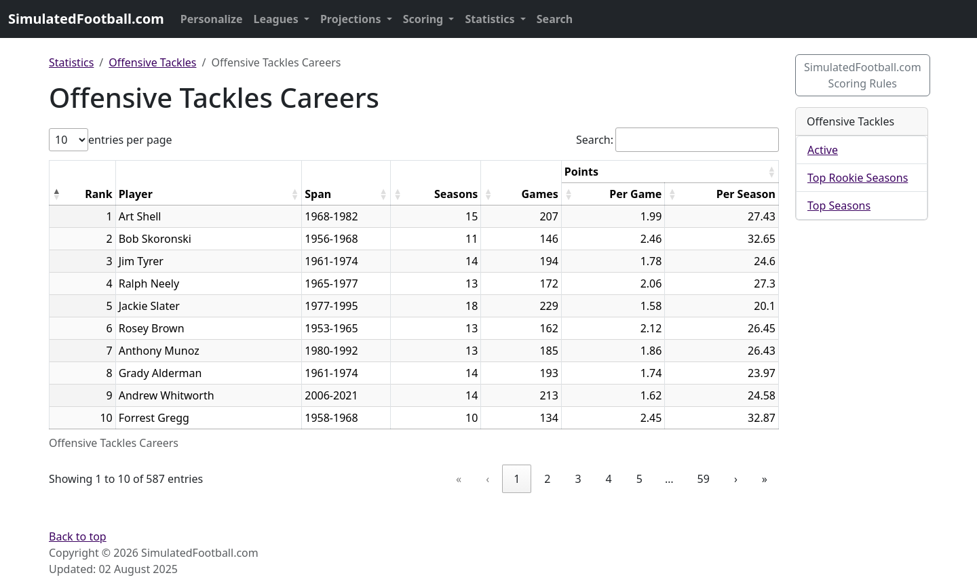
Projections (352, 19)
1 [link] (517, 478)
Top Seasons (838, 205)
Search (555, 19)
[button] (56, 194)
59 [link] (703, 478)
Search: (594, 139)
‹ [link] (487, 478)
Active (822, 149)
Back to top (78, 536)
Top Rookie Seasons (857, 177)
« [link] (458, 478)
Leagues (277, 19)
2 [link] (547, 478)
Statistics (491, 19)
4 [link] (609, 478)
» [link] (764, 478)
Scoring (424, 19)
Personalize (211, 19)
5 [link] (639, 478)
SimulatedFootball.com (86, 18)
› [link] (735, 478)
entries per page (130, 139)
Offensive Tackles (152, 62)
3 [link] (578, 478)
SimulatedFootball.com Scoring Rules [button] (862, 75)
